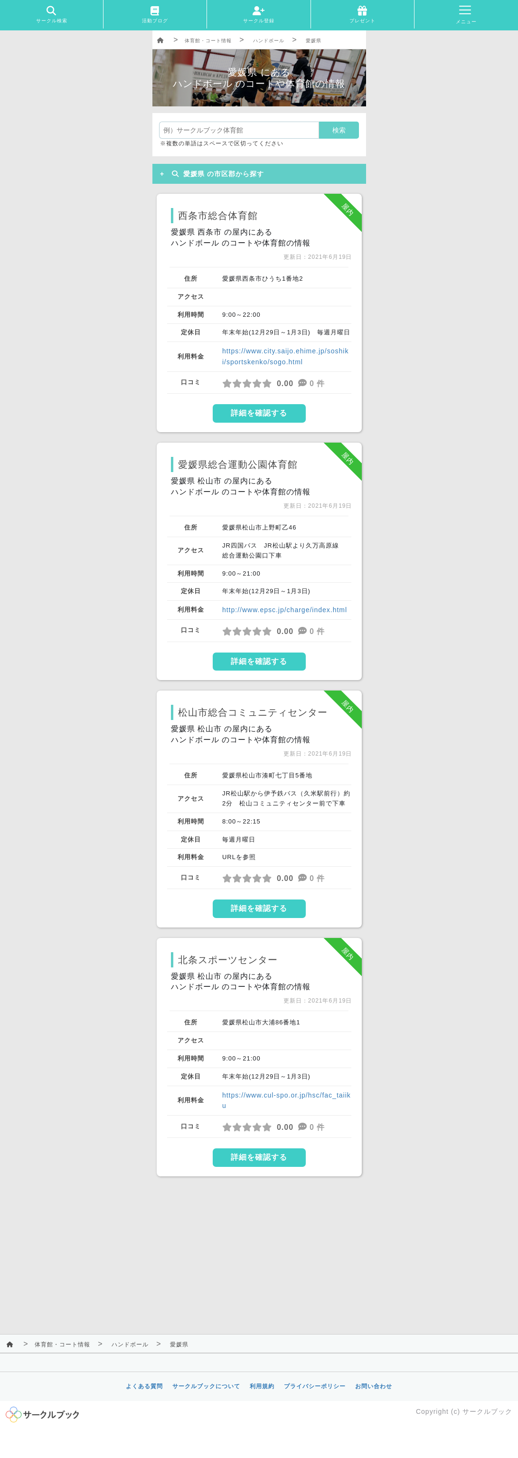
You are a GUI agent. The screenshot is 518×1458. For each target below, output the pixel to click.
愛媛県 (313, 40)
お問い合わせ (373, 1386)
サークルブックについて (206, 1386)
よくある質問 (144, 1386)
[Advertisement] (259, 1253)
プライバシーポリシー (315, 1386)
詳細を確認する (259, 413)
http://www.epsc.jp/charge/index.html (284, 610)
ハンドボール (268, 40)
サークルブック (487, 1411)
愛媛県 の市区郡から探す (216, 174)
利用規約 (262, 1386)
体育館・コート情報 (208, 40)
